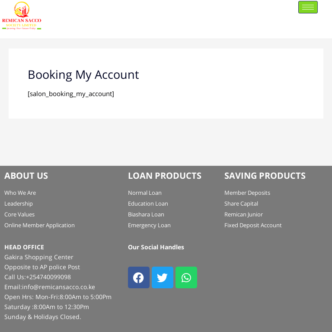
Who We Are (20, 193)
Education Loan (148, 203)
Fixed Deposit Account (253, 225)
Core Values (19, 214)
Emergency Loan (149, 225)
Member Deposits (247, 193)
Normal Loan (145, 193)
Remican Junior (243, 214)
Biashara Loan (146, 214)
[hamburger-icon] (308, 7)
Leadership (18, 203)
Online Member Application (39, 225)
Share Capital (241, 203)
